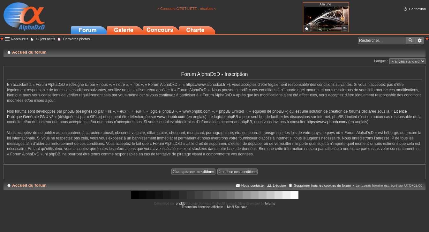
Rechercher (410, 40)
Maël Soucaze (237, 207)
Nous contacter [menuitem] (253, 185)
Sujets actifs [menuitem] (45, 39)
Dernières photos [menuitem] (76, 39)
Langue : (381, 61)
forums (270, 203)
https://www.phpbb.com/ (327, 122)
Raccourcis (19, 39)
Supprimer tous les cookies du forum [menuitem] (322, 185)
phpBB (180, 203)
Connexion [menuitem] (417, 9)
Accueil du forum (29, 185)
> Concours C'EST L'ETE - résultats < (186, 9)
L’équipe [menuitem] (279, 185)
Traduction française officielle (202, 207)
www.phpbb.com (171, 117)
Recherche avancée (419, 40)
